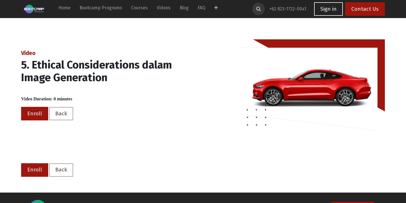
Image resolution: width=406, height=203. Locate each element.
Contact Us (365, 9)
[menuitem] (64, 9)
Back (61, 113)
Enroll (34, 113)
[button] (258, 9)
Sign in (328, 9)
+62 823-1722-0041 (288, 9)
